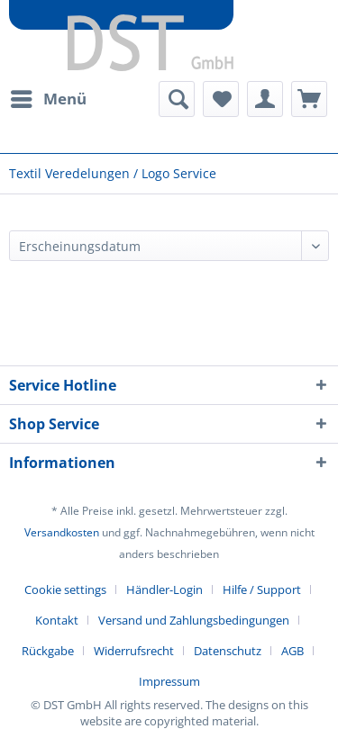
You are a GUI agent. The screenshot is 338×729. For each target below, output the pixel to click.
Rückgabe (48, 651)
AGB (292, 651)
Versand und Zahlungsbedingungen (193, 620)
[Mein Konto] (265, 99)
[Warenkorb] (309, 99)
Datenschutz (227, 651)
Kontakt (56, 620)
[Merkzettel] (221, 99)
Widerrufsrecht (134, 651)
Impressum (169, 681)
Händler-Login (164, 589)
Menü (49, 97)
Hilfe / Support (262, 589)
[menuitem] (48, 99)
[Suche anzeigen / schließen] (177, 99)
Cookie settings (65, 589)
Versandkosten (61, 532)
